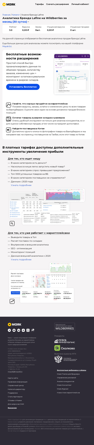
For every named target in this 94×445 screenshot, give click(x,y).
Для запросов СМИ (16, 404)
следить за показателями (64, 422)
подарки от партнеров (28, 431)
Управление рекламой (66, 378)
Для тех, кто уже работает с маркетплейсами (39, 233)
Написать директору (16, 389)
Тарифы (39, 4)
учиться (32, 426)
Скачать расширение (57, 4)
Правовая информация (17, 382)
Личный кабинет (80, 4)
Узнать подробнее (21, 185)
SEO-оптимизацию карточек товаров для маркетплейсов (61, 429)
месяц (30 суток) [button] (14, 21)
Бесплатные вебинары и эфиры (71, 370)
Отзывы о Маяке (15, 400)
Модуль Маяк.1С (75, 424)
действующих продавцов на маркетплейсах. (64, 419)
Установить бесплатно (23, 87)
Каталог (16, 15)
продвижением (48, 422)
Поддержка (13, 393)
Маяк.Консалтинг (64, 385)
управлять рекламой (25, 422)
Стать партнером (15, 397)
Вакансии (12, 408)
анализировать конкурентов (18, 424)
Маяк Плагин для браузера (68, 374)
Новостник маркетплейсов (68, 393)
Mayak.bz (7, 46)
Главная (6, 15)
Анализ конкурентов (65, 381)
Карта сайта (13, 378)
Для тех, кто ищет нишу (24, 158)
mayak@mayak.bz (15, 371)
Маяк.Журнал (62, 389)
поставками (38, 422)
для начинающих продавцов (33, 419)
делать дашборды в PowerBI (18, 426)
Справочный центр (16, 385)
